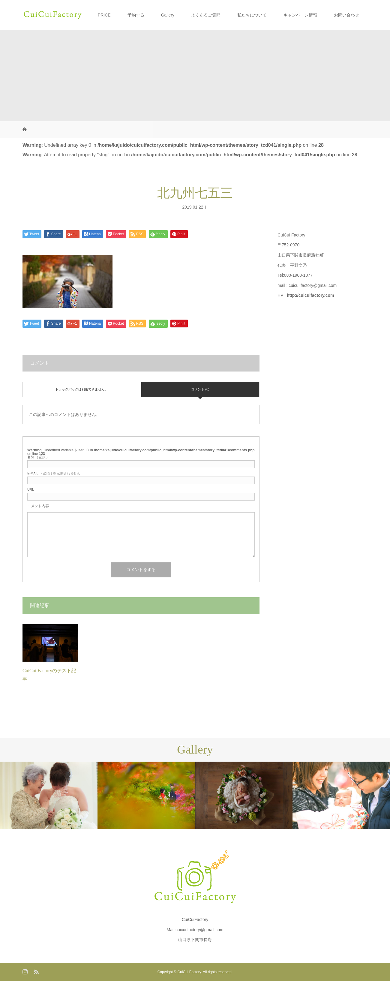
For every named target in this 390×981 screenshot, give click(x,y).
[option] (49, 795)
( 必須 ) (37, 457)
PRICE (104, 15)
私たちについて (252, 15)
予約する (136, 15)
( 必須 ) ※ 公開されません (53, 473)
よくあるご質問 (205, 15)
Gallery (167, 15)
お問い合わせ (346, 15)
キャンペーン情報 (300, 15)
